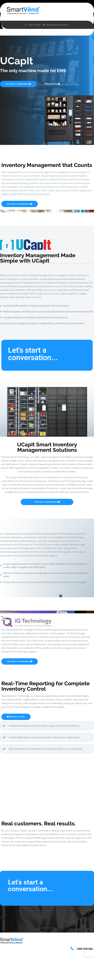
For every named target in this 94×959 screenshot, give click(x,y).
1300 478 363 (85, 948)
